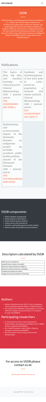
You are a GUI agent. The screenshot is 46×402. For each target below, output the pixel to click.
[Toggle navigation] (42, 3)
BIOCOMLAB (6, 3)
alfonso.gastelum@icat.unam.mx (23, 374)
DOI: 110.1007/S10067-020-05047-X (32, 113)
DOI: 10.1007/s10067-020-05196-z (11, 104)
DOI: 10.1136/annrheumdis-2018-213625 (14, 178)
